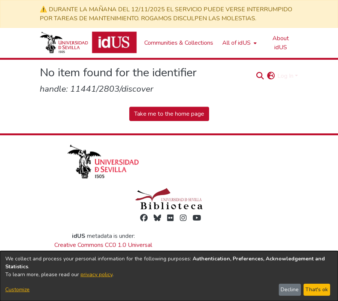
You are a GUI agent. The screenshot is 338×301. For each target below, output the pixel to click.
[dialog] (169, 276)
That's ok (316, 289)
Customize (17, 289)
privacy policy (96, 274)
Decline (290, 289)
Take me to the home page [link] (169, 114)
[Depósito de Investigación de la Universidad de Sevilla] (88, 43)
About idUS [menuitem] (280, 42)
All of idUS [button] (236, 43)
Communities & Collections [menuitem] (178, 43)
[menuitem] (239, 43)
